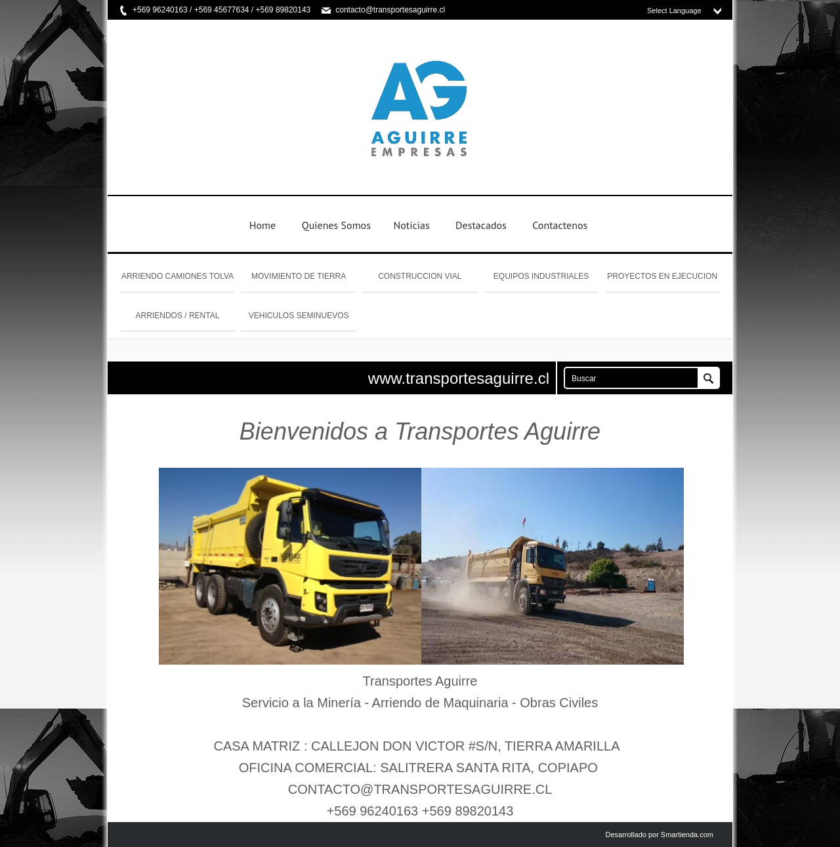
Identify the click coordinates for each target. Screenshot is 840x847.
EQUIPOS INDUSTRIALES (541, 276)
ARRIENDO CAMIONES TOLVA (177, 276)
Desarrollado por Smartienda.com (659, 834)
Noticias (411, 225)
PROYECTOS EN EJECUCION (662, 276)
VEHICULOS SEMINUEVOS (299, 315)
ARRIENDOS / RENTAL (178, 315)
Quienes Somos (336, 225)
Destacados (481, 225)
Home (262, 225)
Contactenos (559, 225)
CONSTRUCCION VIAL (419, 276)
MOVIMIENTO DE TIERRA (298, 276)
